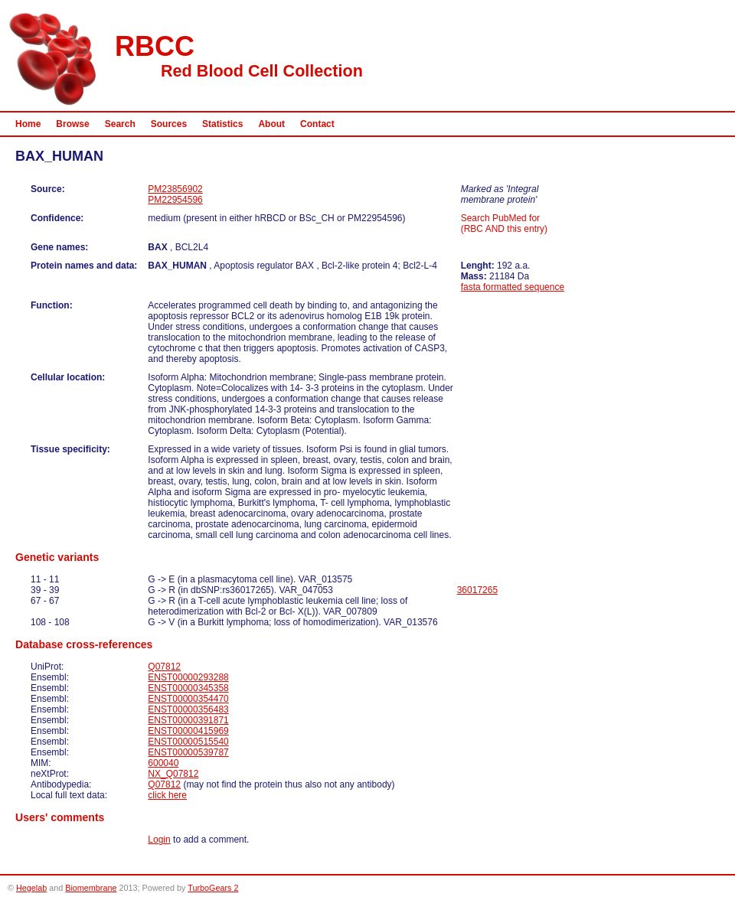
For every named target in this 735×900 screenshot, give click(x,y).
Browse (72, 124)
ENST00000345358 (188, 688)
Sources (169, 124)
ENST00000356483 (188, 709)
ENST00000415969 (188, 731)
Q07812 (164, 666)
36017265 (477, 590)
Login (159, 839)
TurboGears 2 (213, 887)
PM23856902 (175, 189)
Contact (317, 124)
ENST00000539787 (188, 752)
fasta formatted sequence (512, 287)
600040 (163, 763)
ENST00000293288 (188, 677)
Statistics (222, 124)
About (271, 124)
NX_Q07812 (173, 773)
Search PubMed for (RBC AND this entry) (504, 223)
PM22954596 (175, 199)
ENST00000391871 (188, 720)
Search (120, 124)
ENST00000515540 (188, 741)
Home (28, 124)
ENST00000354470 (188, 698)
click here (167, 795)
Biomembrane (90, 887)
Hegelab (31, 887)
